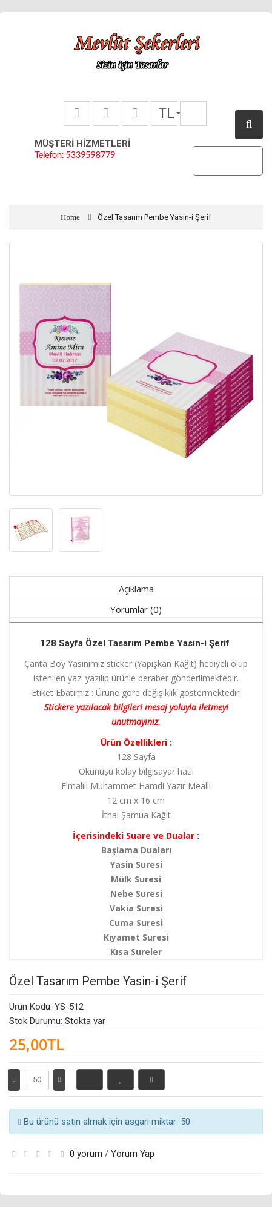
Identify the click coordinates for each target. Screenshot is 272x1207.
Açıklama (136, 589)
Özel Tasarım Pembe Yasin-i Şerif (154, 217)
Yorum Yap (132, 1153)
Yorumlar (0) (136, 609)
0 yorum (86, 1153)
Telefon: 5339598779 (75, 154)
